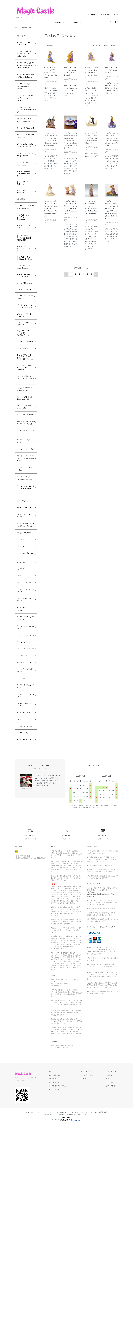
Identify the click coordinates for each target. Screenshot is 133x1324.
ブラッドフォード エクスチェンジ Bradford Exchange (25, 436)
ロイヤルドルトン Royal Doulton (24, 580)
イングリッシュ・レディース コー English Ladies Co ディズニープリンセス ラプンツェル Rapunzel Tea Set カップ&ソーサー (70, 140)
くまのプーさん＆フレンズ (24, 815)
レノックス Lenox (24, 348)
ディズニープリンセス (24, 805)
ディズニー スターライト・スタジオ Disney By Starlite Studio (24, 56)
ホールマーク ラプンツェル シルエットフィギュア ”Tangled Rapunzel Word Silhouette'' (91, 138)
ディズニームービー (24, 908)
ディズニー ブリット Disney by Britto (24, 318)
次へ (95, 274)
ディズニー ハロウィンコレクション (24, 783)
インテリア (21, 708)
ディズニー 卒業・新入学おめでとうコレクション (24, 653)
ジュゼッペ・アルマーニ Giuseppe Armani (24, 472)
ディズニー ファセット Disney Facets (25, 218)
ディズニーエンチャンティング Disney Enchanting (24, 89)
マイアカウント (92, 15)
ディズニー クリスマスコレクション (24, 759)
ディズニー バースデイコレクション (24, 748)
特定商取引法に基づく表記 (67, 1288)
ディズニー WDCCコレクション (24, 340)
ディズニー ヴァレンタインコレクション (24, 771)
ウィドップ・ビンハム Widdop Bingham (24, 329)
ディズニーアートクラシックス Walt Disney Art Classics (24, 104)
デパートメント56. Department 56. (24, 483)
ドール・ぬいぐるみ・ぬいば (24, 691)
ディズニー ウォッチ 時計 (24, 552)
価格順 (105, 45)
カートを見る (112, 1284)
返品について (63, 1281)
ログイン (115, 15)
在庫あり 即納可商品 (24, 665)
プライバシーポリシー (66, 1291)
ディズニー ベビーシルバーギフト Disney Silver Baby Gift (24, 138)
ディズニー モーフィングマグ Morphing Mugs (24, 265)
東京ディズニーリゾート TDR (24, 44)
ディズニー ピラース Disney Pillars (24, 362)
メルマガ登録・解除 (92, 1277)
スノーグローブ (23, 682)
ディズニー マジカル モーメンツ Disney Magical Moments (24, 121)
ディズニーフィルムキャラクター (24, 865)
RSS (87, 1281)
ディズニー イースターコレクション (24, 641)
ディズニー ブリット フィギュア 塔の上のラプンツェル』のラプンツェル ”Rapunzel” (50, 72)
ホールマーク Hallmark (22, 246)
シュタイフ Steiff (24, 427)
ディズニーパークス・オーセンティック (24, 228)
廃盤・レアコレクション (24, 724)
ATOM (92, 1281)
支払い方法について (65, 1284)
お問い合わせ (112, 1288)
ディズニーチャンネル (24, 940)
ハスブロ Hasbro (24, 354)
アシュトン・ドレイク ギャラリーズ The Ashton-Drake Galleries (24, 566)
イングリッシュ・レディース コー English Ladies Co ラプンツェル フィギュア (91, 72)
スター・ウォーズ (24, 856)
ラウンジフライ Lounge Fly (23, 165)
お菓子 (19, 715)
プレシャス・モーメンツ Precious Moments (24, 446)
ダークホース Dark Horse (24, 417)
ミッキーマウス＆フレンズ (24, 794)
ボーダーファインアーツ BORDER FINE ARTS (24, 298)
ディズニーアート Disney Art (24, 389)
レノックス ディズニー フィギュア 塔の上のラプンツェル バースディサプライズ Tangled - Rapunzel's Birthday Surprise (50, 208)
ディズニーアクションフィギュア (24, 531)
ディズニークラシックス (24, 918)
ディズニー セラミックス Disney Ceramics (24, 205)
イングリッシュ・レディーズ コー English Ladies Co (24, 153)
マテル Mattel (22, 254)
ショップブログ (91, 1274)
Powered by (66, 1319)
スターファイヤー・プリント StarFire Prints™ (23, 407)
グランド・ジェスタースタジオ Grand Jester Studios (24, 376)
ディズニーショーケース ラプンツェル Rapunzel (111, 70)
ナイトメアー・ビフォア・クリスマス (24, 846)
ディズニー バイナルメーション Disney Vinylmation (25, 606)
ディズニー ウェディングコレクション (24, 736)
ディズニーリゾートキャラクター (24, 876)
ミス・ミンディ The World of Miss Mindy (24, 178)
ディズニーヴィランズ (24, 897)
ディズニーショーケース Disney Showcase (24, 277)
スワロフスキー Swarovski (23, 506)
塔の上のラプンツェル (27, 27)
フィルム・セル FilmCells (23, 397)
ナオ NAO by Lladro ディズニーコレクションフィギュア (25, 458)
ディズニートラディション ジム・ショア (24, 309)
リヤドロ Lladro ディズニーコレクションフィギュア (24, 192)
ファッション (22, 700)
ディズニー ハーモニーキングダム (24, 541)
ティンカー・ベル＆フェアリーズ (24, 887)
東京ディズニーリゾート (24, 630)
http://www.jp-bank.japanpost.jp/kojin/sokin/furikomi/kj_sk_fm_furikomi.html (102, 1096)
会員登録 (111, 1277)
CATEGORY (58, 22)
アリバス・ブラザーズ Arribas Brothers (24, 494)
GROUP (75, 22)
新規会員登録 (105, 15)
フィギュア (21, 675)
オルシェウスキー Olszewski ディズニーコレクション (25, 519)
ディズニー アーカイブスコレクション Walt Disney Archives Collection (25, 73)
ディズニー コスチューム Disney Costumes (24, 288)
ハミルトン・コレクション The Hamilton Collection (25, 592)
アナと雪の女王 (23, 825)
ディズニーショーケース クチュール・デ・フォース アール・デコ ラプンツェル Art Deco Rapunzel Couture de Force (91, 208)
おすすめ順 (96, 45)
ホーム (16, 27)
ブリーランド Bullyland (22, 238)
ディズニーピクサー (24, 929)
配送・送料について (65, 1277)
